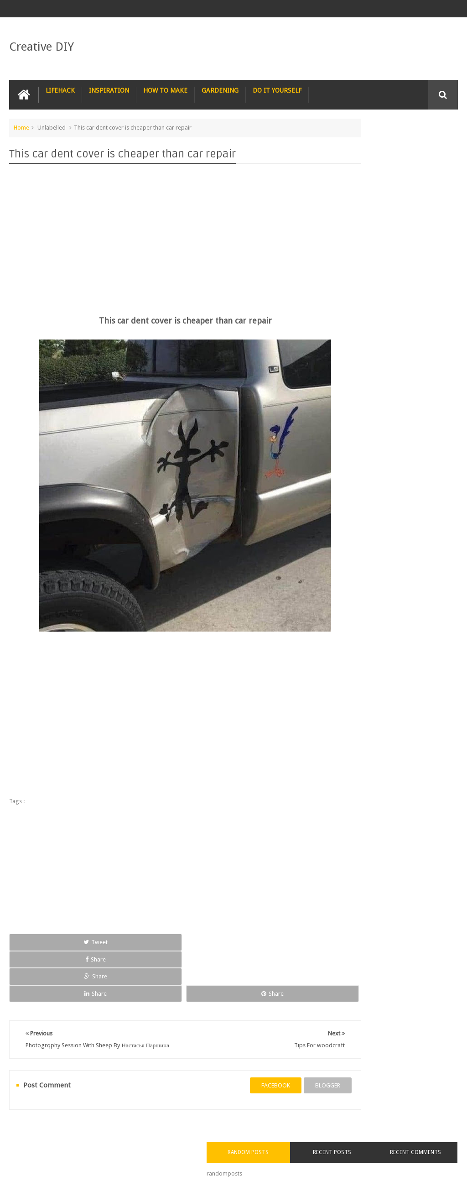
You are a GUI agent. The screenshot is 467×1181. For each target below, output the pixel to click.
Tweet (38, 938)
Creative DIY (41, 45)
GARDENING (220, 87)
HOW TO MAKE (165, 87)
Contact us (434, 1139)
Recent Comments (435, 147)
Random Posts (345, 141)
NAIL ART (28, 1103)
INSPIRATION (109, 87)
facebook (219, 1037)
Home (21, 124)
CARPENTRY (31, 1121)
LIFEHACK (60, 87)
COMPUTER (418, 1103)
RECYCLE (210, 1103)
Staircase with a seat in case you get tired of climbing (401, 493)
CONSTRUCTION (365, 1103)
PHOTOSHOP (129, 1103)
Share (97, 938)
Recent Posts (390, 141)
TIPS (286, 1103)
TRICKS (319, 1103)
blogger (271, 1037)
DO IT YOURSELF (277, 87)
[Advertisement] (157, 229)
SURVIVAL (251, 1103)
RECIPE (173, 1103)
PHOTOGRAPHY (76, 1103)
